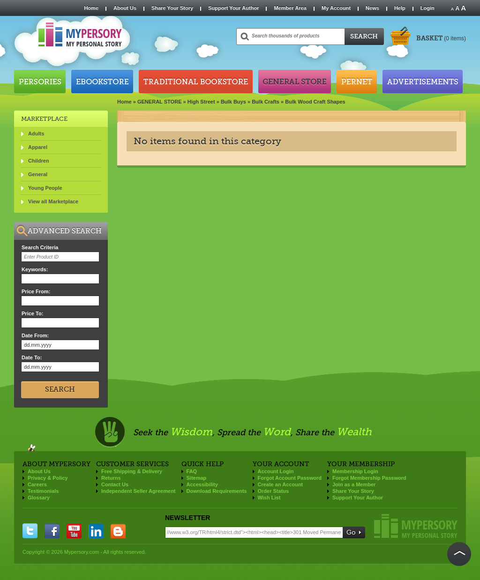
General (37, 174)
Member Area (290, 8)
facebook (52, 530)
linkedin (96, 530)
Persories (40, 81)
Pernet (357, 81)
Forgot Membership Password (369, 478)
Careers (37, 484)
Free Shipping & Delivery (131, 471)
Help (399, 8)
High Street (201, 101)
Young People (45, 188)
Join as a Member (353, 484)
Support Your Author (233, 8)
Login (427, 8)
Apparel (37, 147)
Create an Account (280, 484)
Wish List (269, 497)
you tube (74, 530)
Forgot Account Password (290, 478)
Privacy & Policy (48, 478)
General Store (294, 81)
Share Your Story (172, 8)
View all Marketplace (53, 201)
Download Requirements (217, 491)
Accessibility (202, 484)
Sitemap (197, 478)
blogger (118, 530)
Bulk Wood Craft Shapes (315, 101)
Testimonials (43, 491)
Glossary (39, 497)
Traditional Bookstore (196, 81)
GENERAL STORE (159, 101)
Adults (36, 133)
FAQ (192, 471)
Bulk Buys (233, 101)
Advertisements (422, 81)
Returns (111, 478)
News (372, 8)
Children (38, 161)
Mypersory (416, 526)
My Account (336, 8)
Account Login (276, 471)
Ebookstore (102, 81)
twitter (30, 530)
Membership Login (355, 471)
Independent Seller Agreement (138, 491)
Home (91, 8)
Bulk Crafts (265, 101)
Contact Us (114, 484)
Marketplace (44, 118)
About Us (124, 8)
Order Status (273, 491)
